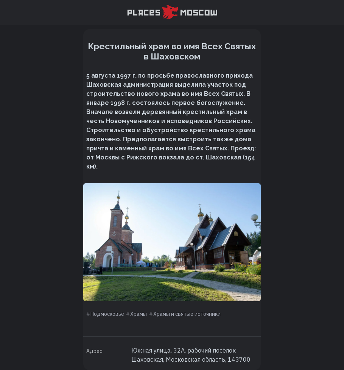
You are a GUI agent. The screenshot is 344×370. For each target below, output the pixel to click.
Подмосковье (107, 314)
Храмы (138, 314)
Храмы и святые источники (187, 314)
